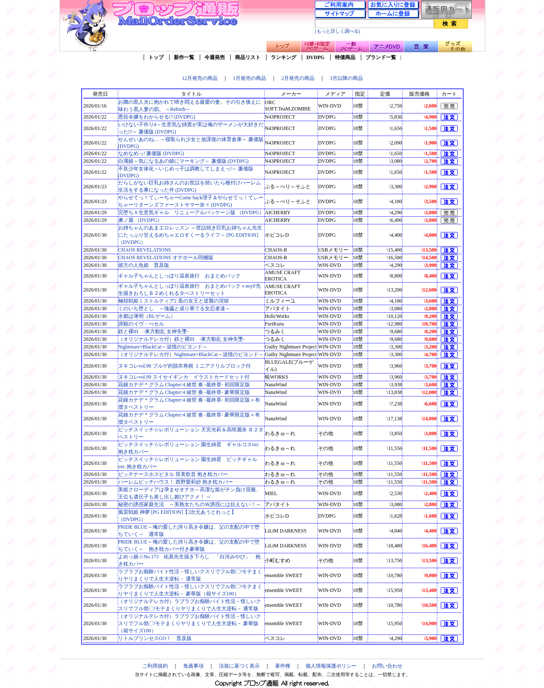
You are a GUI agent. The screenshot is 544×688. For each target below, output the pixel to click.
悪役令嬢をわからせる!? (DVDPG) (157, 117)
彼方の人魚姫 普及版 (143, 265)
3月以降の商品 (346, 78)
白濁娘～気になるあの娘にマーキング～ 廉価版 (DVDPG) (183, 161)
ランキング (283, 57)
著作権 (282, 666)
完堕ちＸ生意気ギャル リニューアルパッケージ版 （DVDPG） (191, 212)
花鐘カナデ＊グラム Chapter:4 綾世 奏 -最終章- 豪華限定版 (184, 392)
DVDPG (315, 57)
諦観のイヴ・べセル (141, 324)
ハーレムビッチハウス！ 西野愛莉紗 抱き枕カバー (175, 482)
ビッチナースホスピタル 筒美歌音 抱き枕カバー (173, 474)
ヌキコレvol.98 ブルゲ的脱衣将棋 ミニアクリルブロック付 (184, 366)
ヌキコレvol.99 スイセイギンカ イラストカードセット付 (183, 377)
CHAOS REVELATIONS (144, 250)
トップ (156, 57)
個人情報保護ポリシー (331, 666)
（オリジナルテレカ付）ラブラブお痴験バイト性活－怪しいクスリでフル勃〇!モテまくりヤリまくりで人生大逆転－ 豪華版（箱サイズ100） (189, 623)
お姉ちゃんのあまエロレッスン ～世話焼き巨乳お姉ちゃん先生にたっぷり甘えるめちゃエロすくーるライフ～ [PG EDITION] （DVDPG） (190, 235)
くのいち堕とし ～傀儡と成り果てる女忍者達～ (174, 308)
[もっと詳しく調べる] (337, 31)
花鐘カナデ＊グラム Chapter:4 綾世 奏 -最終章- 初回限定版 (184, 385)
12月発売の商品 (200, 78)
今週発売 (214, 57)
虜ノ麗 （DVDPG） (140, 220)
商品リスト (248, 57)
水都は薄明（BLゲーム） (147, 316)
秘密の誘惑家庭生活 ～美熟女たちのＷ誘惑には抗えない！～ (189, 504)
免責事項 (193, 666)
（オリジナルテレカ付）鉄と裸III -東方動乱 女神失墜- (181, 339)
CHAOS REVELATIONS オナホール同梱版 (165, 257)
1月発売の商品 (249, 78)
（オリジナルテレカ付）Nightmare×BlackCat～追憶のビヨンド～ (191, 354)
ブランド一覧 (381, 57)
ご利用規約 (155, 666)
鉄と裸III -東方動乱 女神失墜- (153, 331)
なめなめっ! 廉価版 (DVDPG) (151, 153)
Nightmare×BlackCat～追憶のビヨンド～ (163, 347)
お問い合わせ (387, 666)
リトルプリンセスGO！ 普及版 (155, 638)
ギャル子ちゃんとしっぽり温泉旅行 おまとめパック (179, 276)
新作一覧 (184, 57)
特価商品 (345, 57)
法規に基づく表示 (239, 666)
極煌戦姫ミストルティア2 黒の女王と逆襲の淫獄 (173, 301)
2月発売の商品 (297, 78)
